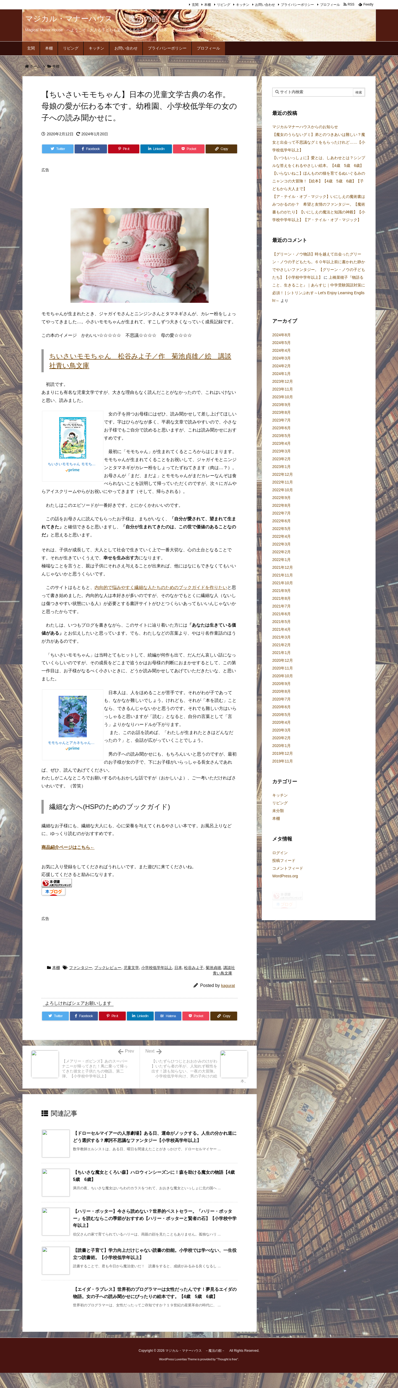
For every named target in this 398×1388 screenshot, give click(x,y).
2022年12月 (282, 474)
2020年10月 (282, 676)
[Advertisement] (142, 187)
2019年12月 (282, 753)
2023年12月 (282, 381)
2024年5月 (281, 342)
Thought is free (227, 1374)
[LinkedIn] (156, 148)
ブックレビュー (107, 983)
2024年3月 (281, 358)
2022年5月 (281, 528)
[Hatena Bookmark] (168, 1031)
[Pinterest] (124, 148)
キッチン (242, 5)
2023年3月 (281, 451)
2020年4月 (281, 722)
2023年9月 (281, 404)
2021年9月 (281, 590)
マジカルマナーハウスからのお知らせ (305, 127)
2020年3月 (281, 730)
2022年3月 (281, 544)
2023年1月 (281, 466)
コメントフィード (287, 868)
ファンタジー (80, 983)
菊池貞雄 (213, 983)
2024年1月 (281, 373)
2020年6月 (281, 707)
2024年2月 (281, 366)
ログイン (280, 853)
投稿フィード (283, 860)
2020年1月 (281, 745)
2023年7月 (281, 420)
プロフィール (330, 5)
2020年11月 (282, 668)
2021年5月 (281, 621)
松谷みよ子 (193, 983)
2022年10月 (282, 490)
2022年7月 (281, 513)
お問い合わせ (265, 5)
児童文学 (131, 983)
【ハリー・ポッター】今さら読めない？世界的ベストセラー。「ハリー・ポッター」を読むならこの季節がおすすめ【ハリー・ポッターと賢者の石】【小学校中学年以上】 (155, 1233)
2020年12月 (282, 660)
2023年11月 (282, 389)
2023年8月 (281, 412)
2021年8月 (281, 598)
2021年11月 (282, 575)
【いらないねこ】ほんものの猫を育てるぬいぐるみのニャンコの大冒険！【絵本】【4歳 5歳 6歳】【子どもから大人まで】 (318, 181)
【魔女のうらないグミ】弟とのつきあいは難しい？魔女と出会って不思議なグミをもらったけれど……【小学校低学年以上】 (318, 142)
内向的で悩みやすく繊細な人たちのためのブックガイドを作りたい (161, 587)
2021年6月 (281, 614)
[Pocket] (189, 148)
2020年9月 (281, 683)
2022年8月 (281, 505)
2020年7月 (281, 699)
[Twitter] (58, 148)
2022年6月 (281, 521)
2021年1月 (281, 652)
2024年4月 (281, 350)
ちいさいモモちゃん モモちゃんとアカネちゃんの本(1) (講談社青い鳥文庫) (73, 464)
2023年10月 (282, 397)
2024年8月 (281, 335)
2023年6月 (281, 428)
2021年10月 (282, 583)
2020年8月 (281, 691)
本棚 (207, 5)
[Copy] (221, 148)
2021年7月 (281, 606)
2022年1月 (281, 559)
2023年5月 (281, 435)
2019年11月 (282, 761)
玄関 (195, 5)
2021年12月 (282, 567)
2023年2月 (281, 459)
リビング (223, 5)
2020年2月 (281, 738)
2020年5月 (281, 714)
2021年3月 (281, 637)
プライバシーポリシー (297, 5)
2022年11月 (282, 482)
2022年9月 (281, 497)
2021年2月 (281, 645)
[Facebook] (91, 148)
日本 (178, 983)
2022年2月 (281, 552)
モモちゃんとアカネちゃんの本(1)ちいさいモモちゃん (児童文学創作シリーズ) (73, 743)
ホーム (35, 66)
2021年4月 (281, 629)
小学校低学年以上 (156, 983)
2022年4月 (281, 536)
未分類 (278, 810)
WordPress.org (285, 876)
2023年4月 (281, 443)
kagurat (228, 1000)
